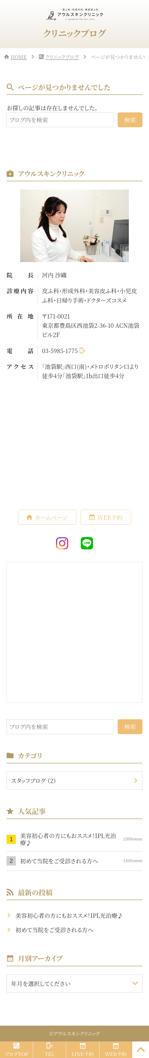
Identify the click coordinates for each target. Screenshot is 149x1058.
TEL (49, 1054)
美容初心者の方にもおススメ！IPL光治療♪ (81, 839)
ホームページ (51, 517)
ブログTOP (16, 1054)
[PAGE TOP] (140, 1049)
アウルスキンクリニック (76, 1033)
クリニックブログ (62, 56)
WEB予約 (110, 517)
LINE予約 (82, 1054)
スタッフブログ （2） (33, 780)
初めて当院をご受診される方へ (81, 861)
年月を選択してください (40, 983)
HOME (19, 56)
